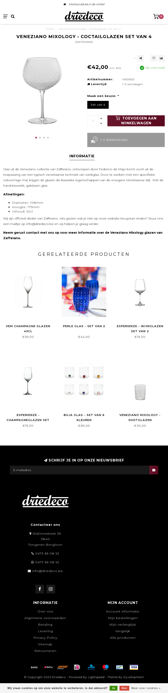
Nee (124, 688)
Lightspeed (96, 677)
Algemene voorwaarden (45, 618)
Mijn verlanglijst (122, 624)
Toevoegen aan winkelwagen (136, 120)
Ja (113, 688)
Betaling (45, 624)
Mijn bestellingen (123, 618)
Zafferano (84, 42)
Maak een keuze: (103, 96)
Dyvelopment (133, 677)
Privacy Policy (45, 638)
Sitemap (45, 644)
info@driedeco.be (47, 571)
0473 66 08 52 (47, 553)
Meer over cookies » (146, 688)
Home (50, 28)
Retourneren (45, 651)
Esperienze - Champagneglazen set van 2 (28, 420)
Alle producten (123, 638)
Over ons (45, 611)
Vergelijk (122, 631)
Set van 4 (98, 104)
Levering (45, 631)
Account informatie (122, 611)
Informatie (81, 156)
